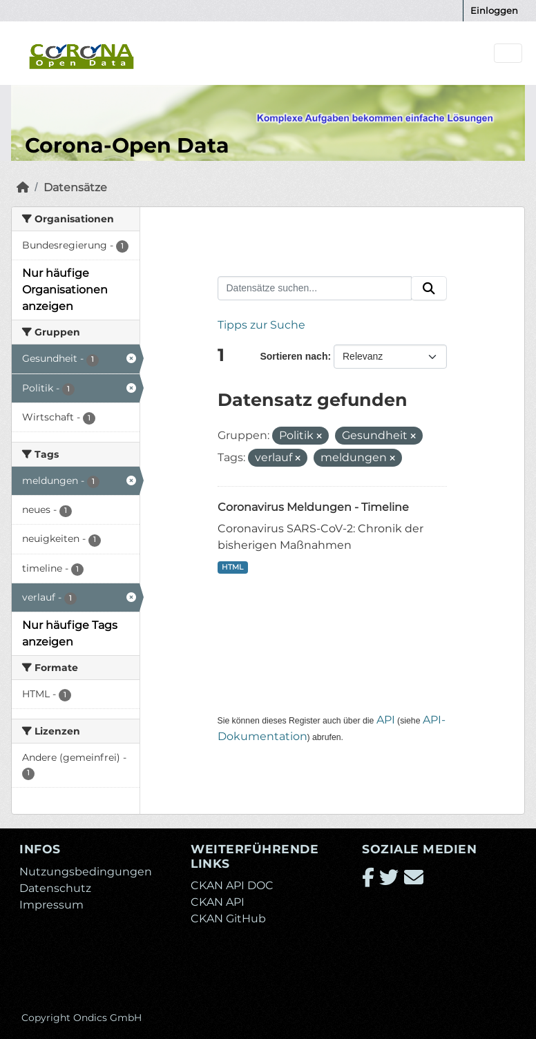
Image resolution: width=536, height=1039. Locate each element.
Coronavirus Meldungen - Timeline (313, 507)
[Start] (23, 187)
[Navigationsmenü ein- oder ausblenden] (508, 53)
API (385, 719)
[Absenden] (429, 288)
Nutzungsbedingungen (85, 871)
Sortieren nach (293, 356)
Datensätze (75, 187)
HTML (232, 567)
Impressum (51, 904)
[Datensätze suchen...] (315, 288)
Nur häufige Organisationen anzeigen (65, 289)
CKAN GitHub (228, 918)
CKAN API (218, 902)
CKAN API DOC (232, 885)
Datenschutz (55, 888)
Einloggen (494, 10)
